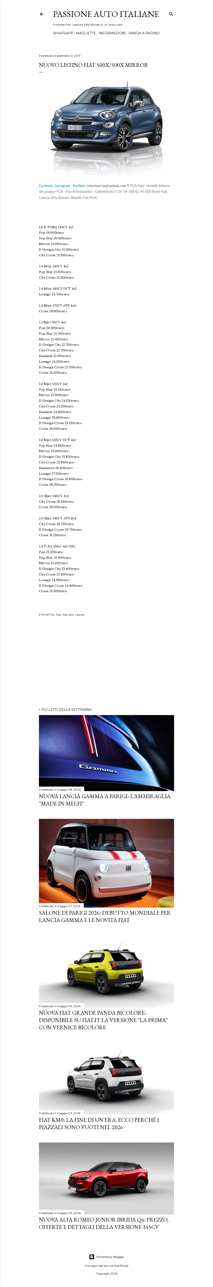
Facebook (46, 186)
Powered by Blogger (106, 1257)
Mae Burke (121, 1265)
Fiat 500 (68, 614)
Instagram (62, 186)
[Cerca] (171, 13)
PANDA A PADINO (144, 33)
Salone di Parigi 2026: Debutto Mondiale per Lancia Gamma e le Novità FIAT (105, 916)
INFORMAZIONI (112, 33)
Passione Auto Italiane (106, 14)
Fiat (58, 614)
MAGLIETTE (86, 33)
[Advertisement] (106, 663)
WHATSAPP (63, 33)
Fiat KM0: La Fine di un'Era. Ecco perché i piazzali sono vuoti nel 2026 (99, 1123)
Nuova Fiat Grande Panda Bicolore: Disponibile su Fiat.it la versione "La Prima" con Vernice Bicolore (103, 1020)
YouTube (78, 186)
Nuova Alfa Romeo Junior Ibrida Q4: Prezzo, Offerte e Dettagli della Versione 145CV (103, 1223)
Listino (79, 614)
